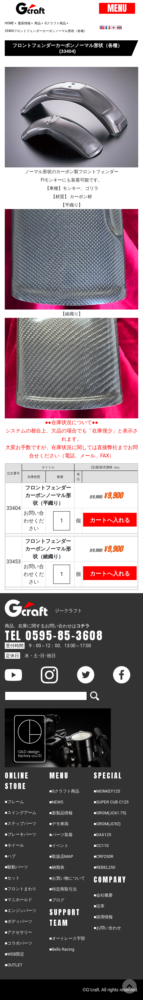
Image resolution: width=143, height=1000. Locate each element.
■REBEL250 (104, 867)
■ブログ (56, 900)
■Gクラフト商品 (64, 791)
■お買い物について (67, 878)
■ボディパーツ (18, 921)
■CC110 (101, 845)
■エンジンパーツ (20, 910)
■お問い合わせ (107, 927)
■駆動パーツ (16, 867)
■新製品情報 (61, 812)
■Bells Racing (62, 949)
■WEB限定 (14, 954)
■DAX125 (102, 834)
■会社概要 (103, 895)
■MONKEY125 (107, 791)
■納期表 (56, 867)
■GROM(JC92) (107, 823)
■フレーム (14, 801)
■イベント (58, 845)
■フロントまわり (20, 888)
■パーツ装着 (61, 834)
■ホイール (14, 845)
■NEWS (56, 802)
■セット (12, 877)
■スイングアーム (20, 812)
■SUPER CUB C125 (111, 802)
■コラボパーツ (18, 943)
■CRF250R (103, 856)
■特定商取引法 (63, 889)
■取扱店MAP (61, 856)
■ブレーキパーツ (20, 834)
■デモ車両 (58, 823)
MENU (117, 8)
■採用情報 (103, 917)
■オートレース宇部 (67, 938)
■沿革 (99, 906)
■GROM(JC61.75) (110, 812)
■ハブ (10, 856)
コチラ (82, 625)
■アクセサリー (18, 932)
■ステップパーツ (20, 823)
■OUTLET (13, 965)
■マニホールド (18, 899)
